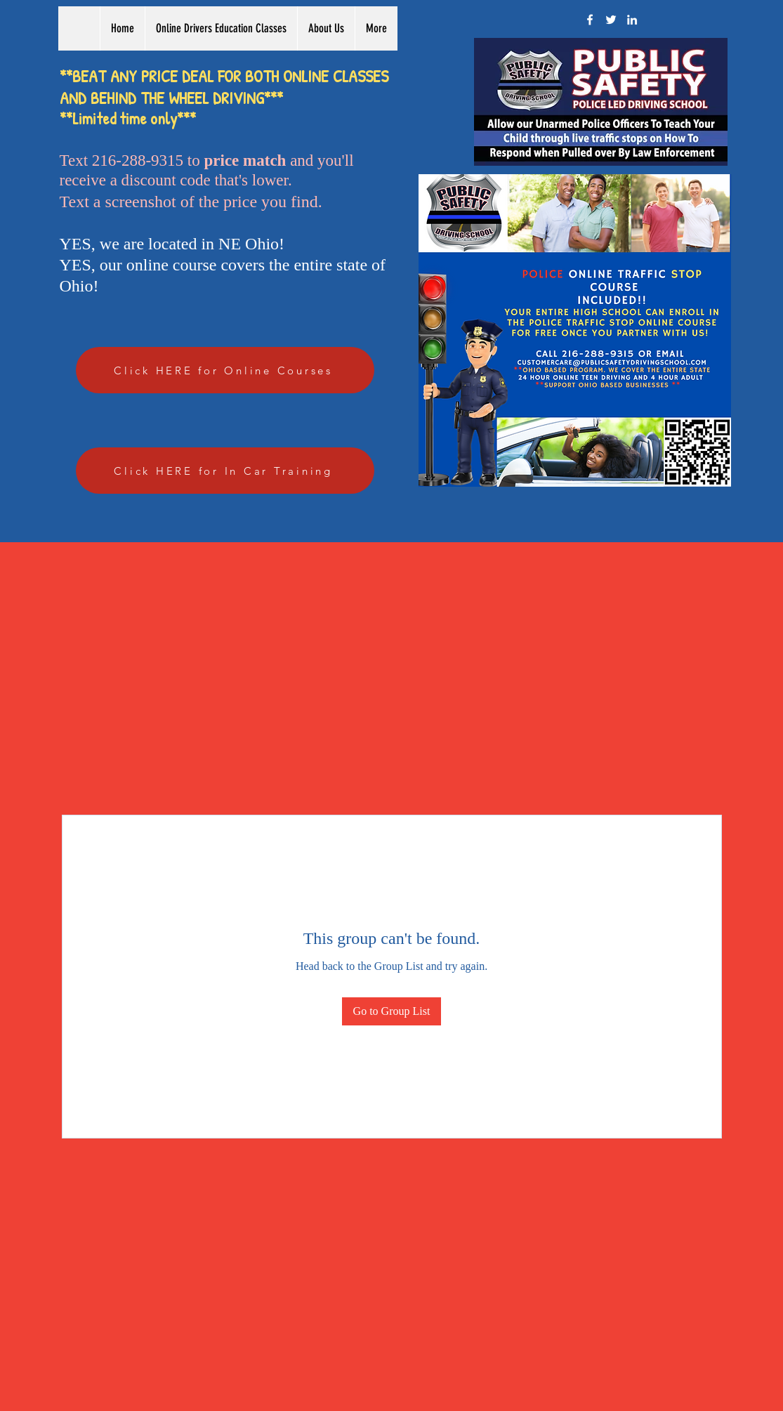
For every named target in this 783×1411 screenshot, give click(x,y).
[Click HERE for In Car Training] (225, 470)
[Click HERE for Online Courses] (225, 370)
